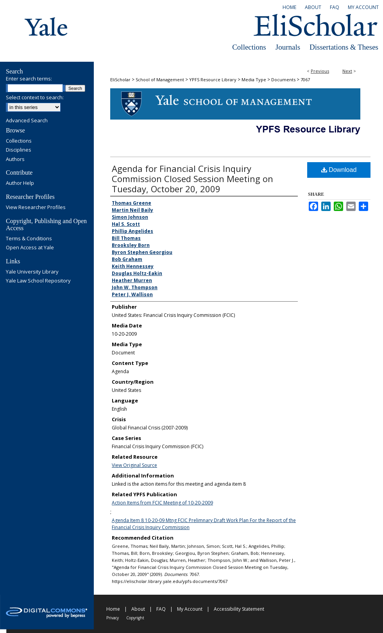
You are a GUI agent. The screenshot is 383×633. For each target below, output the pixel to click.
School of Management (160, 79)
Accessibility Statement (239, 609)
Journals (288, 47)
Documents (283, 79)
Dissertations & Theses (344, 47)
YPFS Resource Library (212, 79)
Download (339, 169)
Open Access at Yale (30, 248)
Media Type (254, 79)
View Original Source (134, 465)
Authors (15, 159)
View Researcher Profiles (36, 207)
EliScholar (120, 79)
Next (347, 71)
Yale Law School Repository (38, 281)
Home (113, 609)
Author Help (20, 183)
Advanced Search (27, 120)
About (138, 609)
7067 (305, 79)
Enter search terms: (29, 78)
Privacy (112, 617)
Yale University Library (32, 272)
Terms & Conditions (29, 239)
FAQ (161, 609)
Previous (320, 71)
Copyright (135, 617)
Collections (249, 47)
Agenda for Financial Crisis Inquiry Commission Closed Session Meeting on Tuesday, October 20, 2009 (192, 179)
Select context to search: (35, 97)
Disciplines (18, 150)
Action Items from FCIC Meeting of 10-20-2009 (162, 502)
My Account (189, 609)
